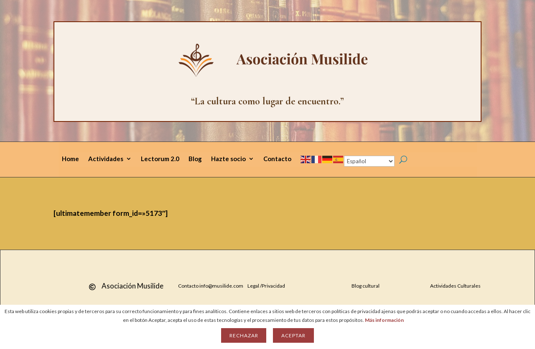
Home (70, 159)
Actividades (105, 159)
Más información (384, 320)
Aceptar (293, 335)
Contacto (277, 159)
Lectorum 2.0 (160, 159)
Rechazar (243, 335)
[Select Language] (369, 161)
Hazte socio (228, 159)
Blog (195, 159)
